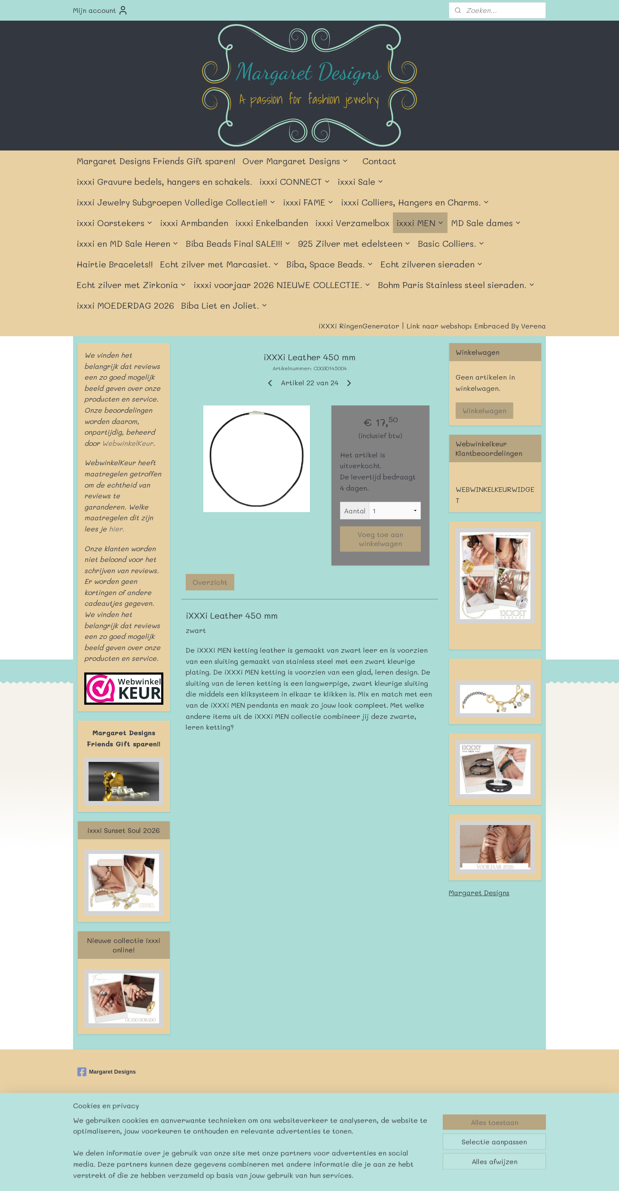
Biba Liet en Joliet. (224, 305)
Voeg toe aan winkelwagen (380, 539)
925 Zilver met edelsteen (354, 243)
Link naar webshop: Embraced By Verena (476, 325)
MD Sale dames (486, 222)
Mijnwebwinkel (412, 1121)
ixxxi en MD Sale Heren (128, 243)
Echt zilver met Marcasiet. (219, 264)
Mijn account (100, 10)
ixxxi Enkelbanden (271, 222)
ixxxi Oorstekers (115, 222)
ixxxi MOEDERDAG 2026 (125, 305)
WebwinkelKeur (127, 443)
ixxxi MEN (420, 222)
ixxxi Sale (360, 181)
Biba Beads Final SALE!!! (238, 243)
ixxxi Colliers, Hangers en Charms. (415, 202)
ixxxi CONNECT (295, 181)
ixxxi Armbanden (194, 222)
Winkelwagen (484, 410)
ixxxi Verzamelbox (352, 222)
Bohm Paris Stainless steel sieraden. (456, 284)
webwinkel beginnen (333, 1121)
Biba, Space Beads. (330, 264)
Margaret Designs (479, 892)
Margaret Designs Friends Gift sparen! (156, 160)
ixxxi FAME (308, 202)
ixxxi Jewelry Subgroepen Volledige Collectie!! (176, 202)
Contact (379, 160)
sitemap (282, 1121)
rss (300, 1121)
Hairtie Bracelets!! (115, 264)
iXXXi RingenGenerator (359, 325)
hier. (116, 528)
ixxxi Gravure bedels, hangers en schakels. (164, 181)
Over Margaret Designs (295, 160)
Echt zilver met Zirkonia (132, 284)
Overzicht (210, 581)
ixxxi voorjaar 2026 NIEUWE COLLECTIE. (282, 284)
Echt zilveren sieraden (431, 264)
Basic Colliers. (451, 243)
